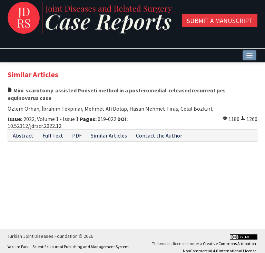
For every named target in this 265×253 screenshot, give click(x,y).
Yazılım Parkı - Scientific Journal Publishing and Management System (68, 246)
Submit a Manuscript (220, 21)
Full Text (52, 135)
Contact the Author (159, 135)
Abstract (23, 135)
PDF (77, 135)
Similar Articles (109, 135)
